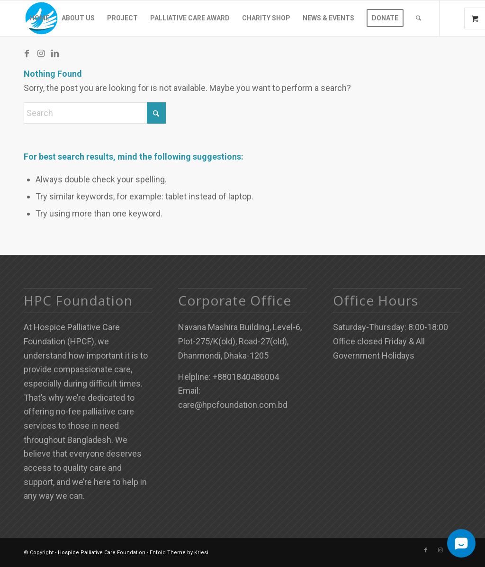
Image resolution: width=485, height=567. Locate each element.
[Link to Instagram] (41, 53)
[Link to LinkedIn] (55, 53)
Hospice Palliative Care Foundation (101, 552)
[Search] (418, 18)
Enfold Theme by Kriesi (179, 552)
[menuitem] (39, 18)
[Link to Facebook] (26, 53)
